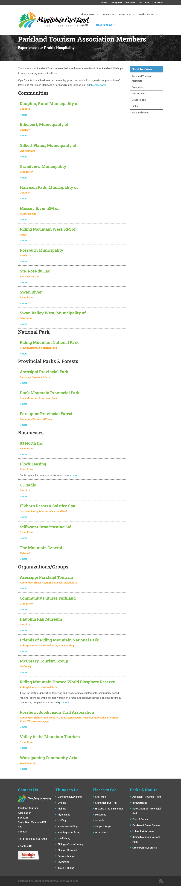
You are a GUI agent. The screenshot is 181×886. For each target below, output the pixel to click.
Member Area (98, 85)
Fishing (62, 808)
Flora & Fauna (140, 819)
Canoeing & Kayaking (70, 796)
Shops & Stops (103, 826)
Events (84, 25)
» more (23, 588)
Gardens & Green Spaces (146, 825)
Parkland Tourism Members (141, 78)
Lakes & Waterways (143, 831)
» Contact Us (25, 846)
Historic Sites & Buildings (109, 808)
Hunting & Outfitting (69, 832)
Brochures (130, 3)
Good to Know (104, 25)
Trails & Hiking (66, 868)
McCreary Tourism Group (44, 661)
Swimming (63, 862)
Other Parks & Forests (144, 847)
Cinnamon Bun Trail (106, 802)
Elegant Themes (41, 880)
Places (107, 14)
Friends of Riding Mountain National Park (59, 640)
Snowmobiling (66, 856)
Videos (104, 3)
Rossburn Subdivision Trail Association (57, 712)
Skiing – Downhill (67, 850)
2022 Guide (143, 3)
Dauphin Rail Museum (41, 619)
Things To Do (88, 14)
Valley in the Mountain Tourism (50, 736)
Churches (100, 796)
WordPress (72, 880)
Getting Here (116, 3)
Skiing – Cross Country (70, 844)
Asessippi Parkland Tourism (46, 577)
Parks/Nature (146, 14)
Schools (99, 820)
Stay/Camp (125, 14)
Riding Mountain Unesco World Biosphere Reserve (67, 681)
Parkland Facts (140, 112)
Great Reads (139, 99)
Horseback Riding (68, 826)
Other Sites (101, 832)
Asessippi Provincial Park (146, 796)
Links (135, 106)
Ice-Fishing (64, 838)
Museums (100, 814)
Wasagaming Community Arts (48, 757)
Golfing (62, 820)
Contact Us (158, 3)
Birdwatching (139, 802)
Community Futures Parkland (48, 598)
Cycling (62, 802)
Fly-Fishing (64, 814)
